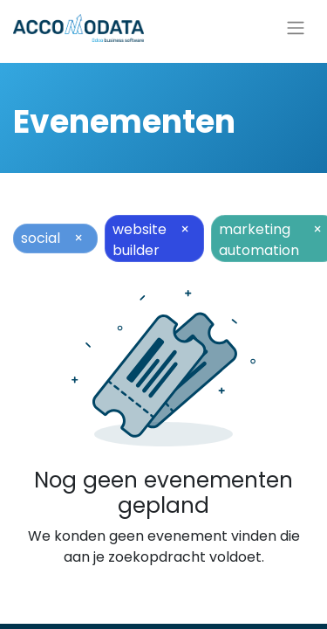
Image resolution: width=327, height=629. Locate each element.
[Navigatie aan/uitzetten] (295, 28)
